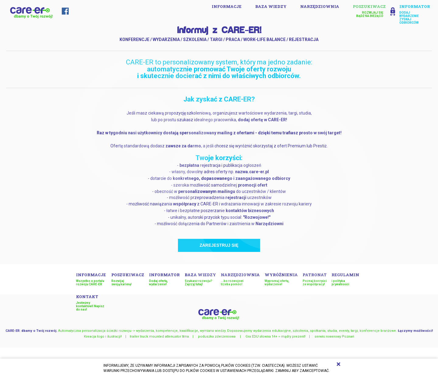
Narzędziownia (319, 6)
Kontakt (91, 302)
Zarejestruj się (219, 245)
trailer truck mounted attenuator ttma (159, 336)
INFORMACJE (227, 6)
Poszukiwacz (127, 279)
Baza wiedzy (271, 6)
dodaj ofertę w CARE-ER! (262, 119)
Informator (164, 279)
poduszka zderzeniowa (217, 336)
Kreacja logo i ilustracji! (103, 336)
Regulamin (347, 279)
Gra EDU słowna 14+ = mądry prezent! (275, 336)
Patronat (315, 279)
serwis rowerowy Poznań (334, 336)
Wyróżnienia (281, 279)
